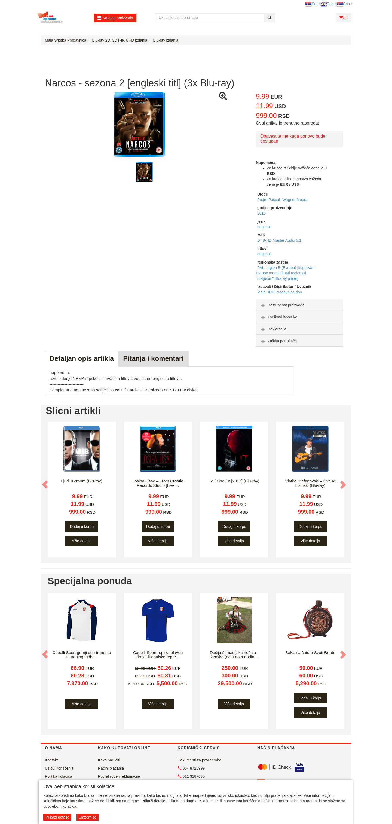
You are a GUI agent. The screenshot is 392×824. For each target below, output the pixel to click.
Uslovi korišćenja (59, 768)
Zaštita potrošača (278, 341)
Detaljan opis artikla (82, 358)
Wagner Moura (294, 199)
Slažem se (87, 817)
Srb (311, 4)
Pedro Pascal (269, 199)
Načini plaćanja (111, 768)
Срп (343, 4)
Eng (327, 4)
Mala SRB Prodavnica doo (279, 292)
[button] (45, 484)
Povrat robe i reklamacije (119, 776)
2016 (261, 213)
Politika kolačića (58, 776)
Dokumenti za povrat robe (199, 760)
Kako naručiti (109, 760)
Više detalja (81, 541)
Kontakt (51, 760)
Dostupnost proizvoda (282, 305)
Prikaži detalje (57, 817)
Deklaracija (273, 329)
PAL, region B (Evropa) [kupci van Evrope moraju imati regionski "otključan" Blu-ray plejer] (285, 273)
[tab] (299, 305)
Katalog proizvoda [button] (115, 18)
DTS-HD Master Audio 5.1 (279, 240)
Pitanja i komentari (153, 358)
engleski (264, 227)
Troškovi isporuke (278, 317)
